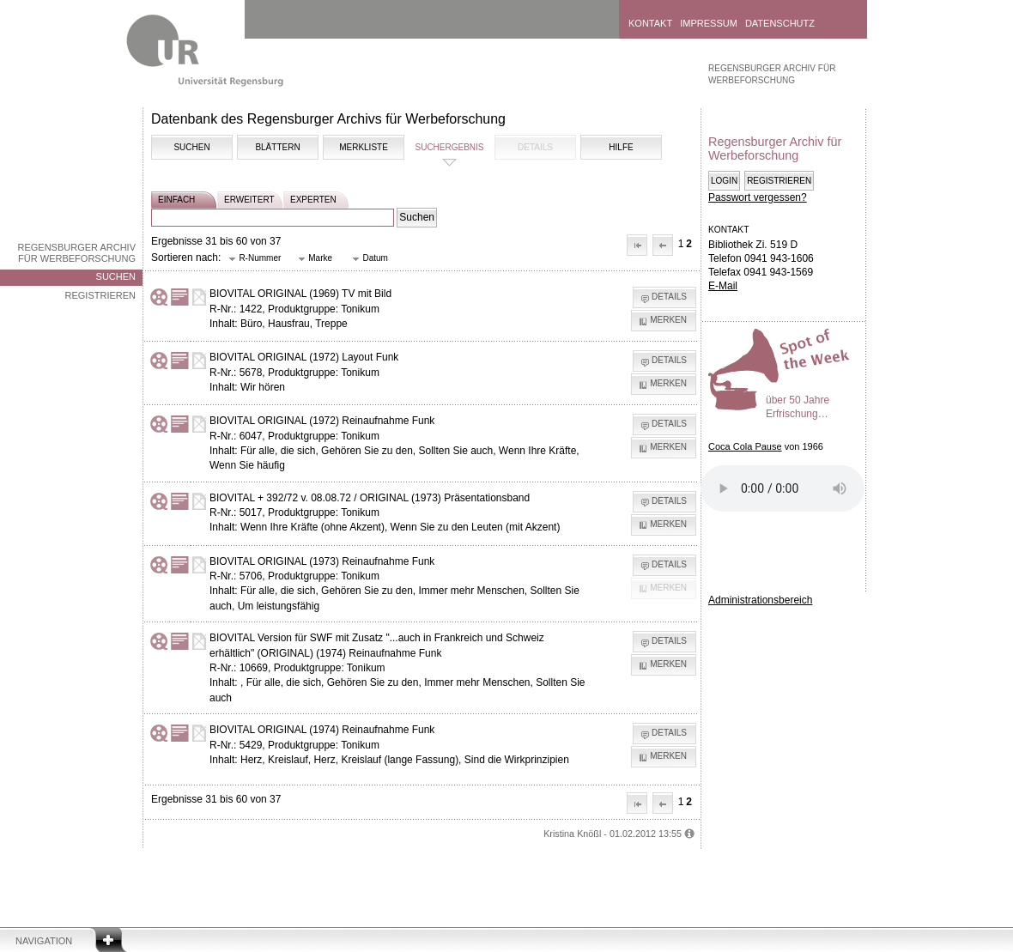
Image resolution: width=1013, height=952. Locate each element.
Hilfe (621, 147)
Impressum (708, 23)
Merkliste (363, 147)
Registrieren (100, 295)
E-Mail (722, 286)
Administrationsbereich (760, 600)
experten (313, 199)
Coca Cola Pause (745, 446)
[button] (637, 245)
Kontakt (650, 23)
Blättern (277, 147)
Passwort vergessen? (757, 197)
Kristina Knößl (572, 833)
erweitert (249, 199)
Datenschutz (780, 23)
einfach (176, 199)
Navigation (43, 941)
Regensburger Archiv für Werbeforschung (76, 253)
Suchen (116, 276)
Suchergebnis (449, 147)
